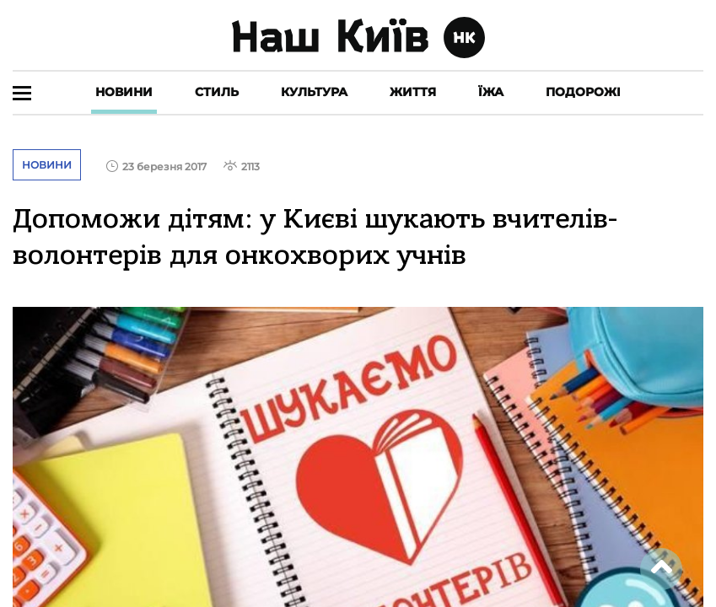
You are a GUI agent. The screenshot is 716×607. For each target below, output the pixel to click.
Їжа (490, 91)
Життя (413, 91)
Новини (124, 91)
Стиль (217, 91)
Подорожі (583, 91)
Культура (314, 91)
